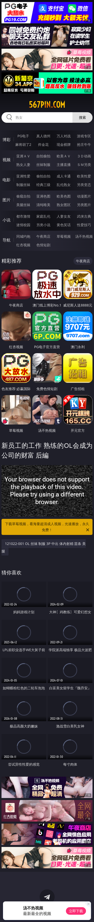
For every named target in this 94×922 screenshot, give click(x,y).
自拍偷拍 (43, 156)
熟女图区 (64, 204)
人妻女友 (64, 216)
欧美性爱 (84, 176)
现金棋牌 (64, 144)
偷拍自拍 (43, 176)
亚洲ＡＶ (23, 156)
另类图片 (84, 204)
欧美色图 (64, 196)
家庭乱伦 (43, 216)
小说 (7, 220)
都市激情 (23, 216)
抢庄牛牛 (84, 144)
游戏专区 (84, 136)
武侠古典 (84, 216)
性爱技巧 (84, 224)
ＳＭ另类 (84, 164)
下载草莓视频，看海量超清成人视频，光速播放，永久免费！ (47, 527)
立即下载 (76, 910)
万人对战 (64, 136)
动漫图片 (84, 196)
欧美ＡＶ (64, 156)
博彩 (7, 139)
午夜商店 (43, 236)
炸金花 (43, 144)
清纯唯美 (43, 204)
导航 (7, 240)
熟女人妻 (23, 164)
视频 (7, 159)
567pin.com (47, 105)
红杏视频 (23, 244)
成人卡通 (64, 176)
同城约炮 (23, 236)
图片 (7, 200)
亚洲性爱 (23, 176)
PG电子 (23, 136)
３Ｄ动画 (84, 156)
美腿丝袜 (23, 204)
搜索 (82, 117)
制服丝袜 (23, 184)
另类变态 (84, 184)
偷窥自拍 (23, 196)
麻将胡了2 (23, 144)
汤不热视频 (84, 236)
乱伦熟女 (64, 184)
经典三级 (43, 184)
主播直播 (64, 164)
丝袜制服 (43, 164)
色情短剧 (43, 244)
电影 (7, 179)
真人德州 (43, 136)
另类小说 (43, 224)
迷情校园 (23, 224)
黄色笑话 (64, 224)
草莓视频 (64, 236)
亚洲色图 (43, 196)
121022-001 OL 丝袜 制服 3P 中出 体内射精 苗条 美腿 (44, 547)
